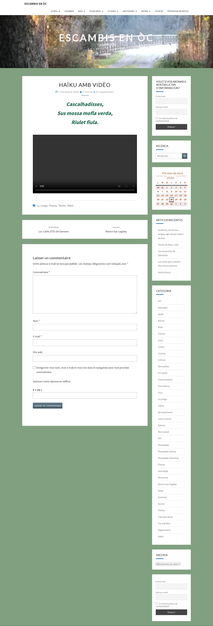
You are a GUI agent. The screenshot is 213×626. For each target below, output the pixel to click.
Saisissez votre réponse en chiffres (52, 381)
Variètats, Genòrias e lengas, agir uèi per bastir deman (171, 234)
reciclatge (163, 471)
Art (159, 300)
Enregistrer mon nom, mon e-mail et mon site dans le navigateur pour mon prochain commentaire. (82, 370)
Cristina (87, 92)
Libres (161, 405)
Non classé (163, 431)
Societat (159, 11)
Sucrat (161, 503)
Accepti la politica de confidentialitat (167, 119)
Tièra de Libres (165, 516)
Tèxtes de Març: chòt (168, 244)
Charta (161, 333)
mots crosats (164, 418)
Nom (36, 321)
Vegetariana (164, 529)
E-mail (37, 336)
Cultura (162, 359)
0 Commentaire (105, 92)
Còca (160, 340)
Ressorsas (163, 477)
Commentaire (41, 272)
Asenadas (162, 307)
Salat (160, 490)
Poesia (52, 205)
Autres (161, 320)
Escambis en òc (35, 3)
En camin (162, 372)
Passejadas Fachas (167, 451)
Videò (70, 205)
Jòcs (160, 392)
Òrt (160, 438)
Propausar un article (178, 11)
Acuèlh (54, 11)
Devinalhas (163, 366)
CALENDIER (69, 11)
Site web (37, 352)
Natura (144, 11)
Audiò (161, 314)
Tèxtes (62, 205)
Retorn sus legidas (167, 484)
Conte (161, 346)
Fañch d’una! (164, 272)
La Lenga (112, 11)
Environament (165, 379)
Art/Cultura (128, 11)
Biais (80, 11)
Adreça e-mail (162, 107)
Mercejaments (165, 412)
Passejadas (95, 11)
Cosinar (162, 353)
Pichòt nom (161, 96)
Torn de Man (164, 523)
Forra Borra (164, 386)
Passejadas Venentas (168, 458)
